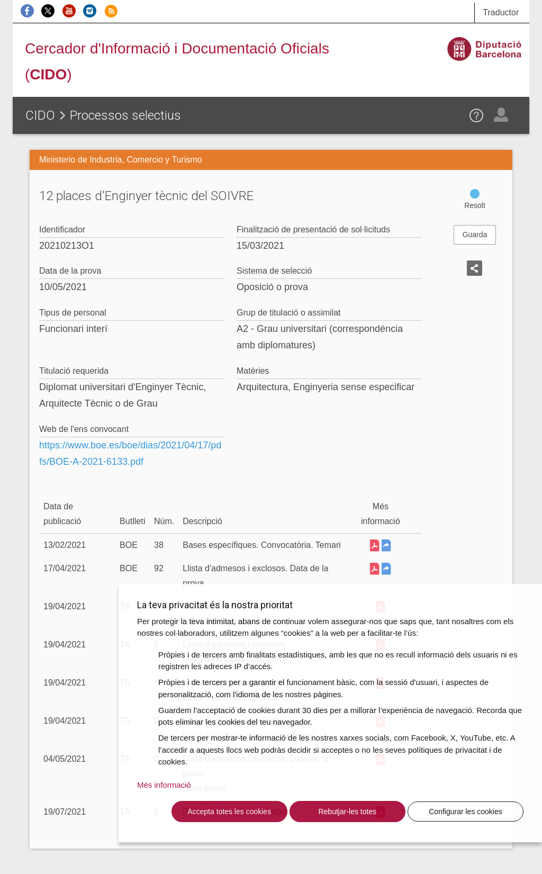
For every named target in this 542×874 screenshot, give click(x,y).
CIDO (40, 115)
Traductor (501, 12)
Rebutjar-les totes (347, 811)
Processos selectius (125, 115)
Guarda (475, 234)
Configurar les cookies (465, 811)
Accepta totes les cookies (229, 811)
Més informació (164, 784)
